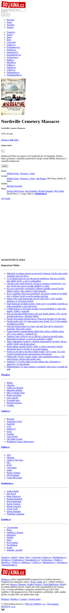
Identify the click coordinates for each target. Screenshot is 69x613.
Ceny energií (12, 398)
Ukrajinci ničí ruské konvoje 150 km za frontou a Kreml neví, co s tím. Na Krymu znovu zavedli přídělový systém (36, 284)
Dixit (9, 540)
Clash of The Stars (15, 460)
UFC (9, 455)
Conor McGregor (14, 478)
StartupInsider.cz (9, 565)
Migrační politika (14, 390)
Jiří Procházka (13, 475)
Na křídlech (12, 545)
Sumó (9, 470)
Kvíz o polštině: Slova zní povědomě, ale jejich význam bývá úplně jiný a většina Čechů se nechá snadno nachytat (37, 294)
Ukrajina (11, 385)
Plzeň (62, 584)
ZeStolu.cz (6, 560)
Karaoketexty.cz (32, 560)
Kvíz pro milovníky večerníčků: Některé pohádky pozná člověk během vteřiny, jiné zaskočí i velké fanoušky (35, 289)
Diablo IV (11, 429)
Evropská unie (13, 400)
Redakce (14, 599)
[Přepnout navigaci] (9, 14)
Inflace (10, 382)
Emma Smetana (14, 511)
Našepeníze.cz (48, 562)
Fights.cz (5, 447)
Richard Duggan (45, 191)
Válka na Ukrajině (15, 388)
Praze (33, 582)
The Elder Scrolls (14, 439)
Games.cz (5, 411)
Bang (9, 530)
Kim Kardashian (14, 501)
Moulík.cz (5, 562)
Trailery (10, 27)
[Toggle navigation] (5, 13)
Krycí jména (12, 542)
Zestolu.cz (6, 519)
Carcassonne (12, 527)
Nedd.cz (58, 560)
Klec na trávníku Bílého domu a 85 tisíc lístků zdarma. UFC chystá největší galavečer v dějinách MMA (37, 315)
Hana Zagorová (14, 496)
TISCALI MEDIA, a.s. (35, 604)
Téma (9, 22)
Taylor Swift (12, 509)
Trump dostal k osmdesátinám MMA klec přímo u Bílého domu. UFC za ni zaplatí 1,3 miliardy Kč (35, 332)
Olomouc (22, 584)
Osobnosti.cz (7, 483)
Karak (9, 547)
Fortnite (10, 434)
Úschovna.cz (47, 560)
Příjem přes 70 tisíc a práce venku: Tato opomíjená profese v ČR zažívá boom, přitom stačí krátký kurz (35, 357)
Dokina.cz (26, 562)
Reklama (5, 599)
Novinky (11, 25)
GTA (9, 426)
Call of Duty (12, 436)
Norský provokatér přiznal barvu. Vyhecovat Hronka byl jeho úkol (36, 319)
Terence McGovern (15, 191)
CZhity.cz (36, 562)
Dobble (10, 537)
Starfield (10, 424)
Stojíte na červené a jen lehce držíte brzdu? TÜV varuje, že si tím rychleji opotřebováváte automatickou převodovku (36, 352)
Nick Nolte (59, 191)
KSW (9, 465)
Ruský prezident (14, 395)
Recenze (10, 20)
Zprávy (14, 557)
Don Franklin (31, 191)
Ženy (28, 557)
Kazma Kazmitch (14, 499)
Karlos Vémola (13, 472)
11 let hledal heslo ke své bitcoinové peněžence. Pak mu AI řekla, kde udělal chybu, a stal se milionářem (36, 279)
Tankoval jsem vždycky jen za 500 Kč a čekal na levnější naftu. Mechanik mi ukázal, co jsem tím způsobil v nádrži (35, 337)
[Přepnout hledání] (2, 13)
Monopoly (11, 535)
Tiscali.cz (5, 374)
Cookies (23, 599)
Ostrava (13, 584)
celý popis (5, 198)
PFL (9, 462)
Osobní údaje (35, 599)
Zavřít (4, 166)
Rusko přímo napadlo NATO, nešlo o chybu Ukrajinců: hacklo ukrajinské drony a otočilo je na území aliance (35, 347)
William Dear (13, 173)
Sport (21, 557)
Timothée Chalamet (15, 514)
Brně (40, 582)
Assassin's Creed (14, 421)
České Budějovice (51, 584)
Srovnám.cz (62, 562)
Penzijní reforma (14, 403)
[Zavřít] (2, 151)
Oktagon (10, 457)
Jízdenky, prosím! (15, 550)
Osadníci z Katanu (15, 532)
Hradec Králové (34, 584)
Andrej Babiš (13, 491)
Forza (9, 431)
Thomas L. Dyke (27, 173)
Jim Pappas (41, 178)
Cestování (36, 557)
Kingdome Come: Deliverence (20, 441)
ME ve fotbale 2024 (16, 393)
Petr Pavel (11, 494)
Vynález (10, 405)
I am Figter (12, 467)
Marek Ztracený (14, 506)
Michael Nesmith (14, 186)
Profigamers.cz (59, 557)
